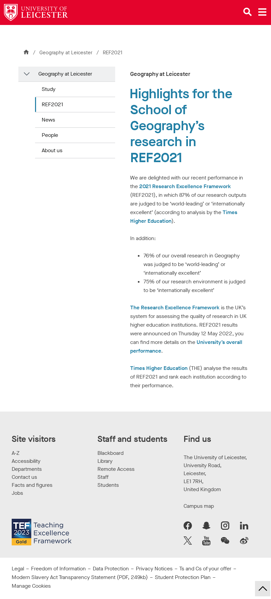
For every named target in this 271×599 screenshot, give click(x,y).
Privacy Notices (154, 568)
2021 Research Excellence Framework (185, 186)
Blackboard (110, 452)
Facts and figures (32, 484)
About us (52, 150)
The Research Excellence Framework (175, 307)
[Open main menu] (262, 12)
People (50, 135)
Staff (102, 476)
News (48, 119)
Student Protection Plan (183, 577)
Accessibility (26, 460)
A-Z (15, 452)
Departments (27, 468)
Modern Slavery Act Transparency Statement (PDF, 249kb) (80, 577)
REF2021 (52, 104)
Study (48, 89)
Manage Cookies (31, 585)
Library (104, 460)
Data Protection (111, 568)
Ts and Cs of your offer (205, 568)
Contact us (24, 476)
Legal (18, 568)
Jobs (17, 492)
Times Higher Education (159, 368)
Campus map (199, 505)
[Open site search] (248, 12)
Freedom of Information (58, 568)
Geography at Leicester (66, 52)
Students (108, 484)
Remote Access (115, 468)
